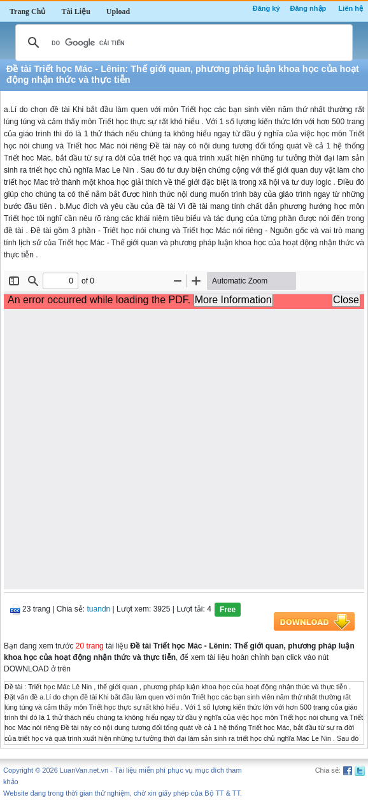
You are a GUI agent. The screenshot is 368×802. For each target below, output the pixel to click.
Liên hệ (351, 8)
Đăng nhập (308, 8)
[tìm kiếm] (182, 42)
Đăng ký (266, 8)
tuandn (99, 609)
